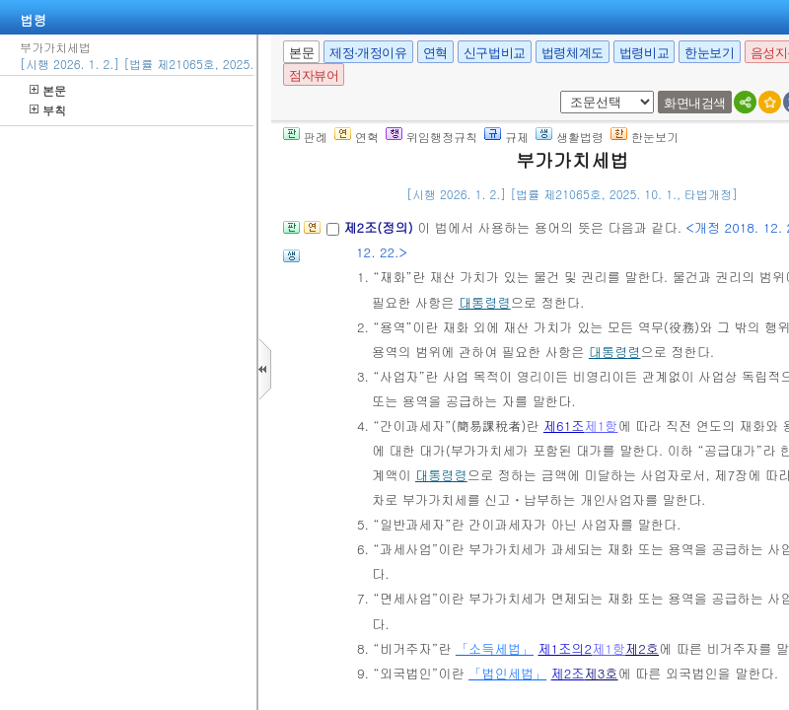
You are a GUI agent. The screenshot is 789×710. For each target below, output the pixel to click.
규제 (506, 136)
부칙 (48, 110)
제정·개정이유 (367, 52)
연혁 (435, 52)
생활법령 (570, 136)
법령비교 (644, 52)
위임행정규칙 (431, 136)
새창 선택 (556, 91)
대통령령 (485, 302)
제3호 (601, 673)
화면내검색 (695, 103)
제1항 (600, 425)
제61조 (564, 425)
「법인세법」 (507, 673)
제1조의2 (565, 648)
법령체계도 (572, 52)
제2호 (642, 648)
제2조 (568, 673)
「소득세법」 (495, 648)
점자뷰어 (313, 75)
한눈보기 (709, 52)
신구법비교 (495, 52)
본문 (48, 90)
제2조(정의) (380, 227)
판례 (305, 136)
